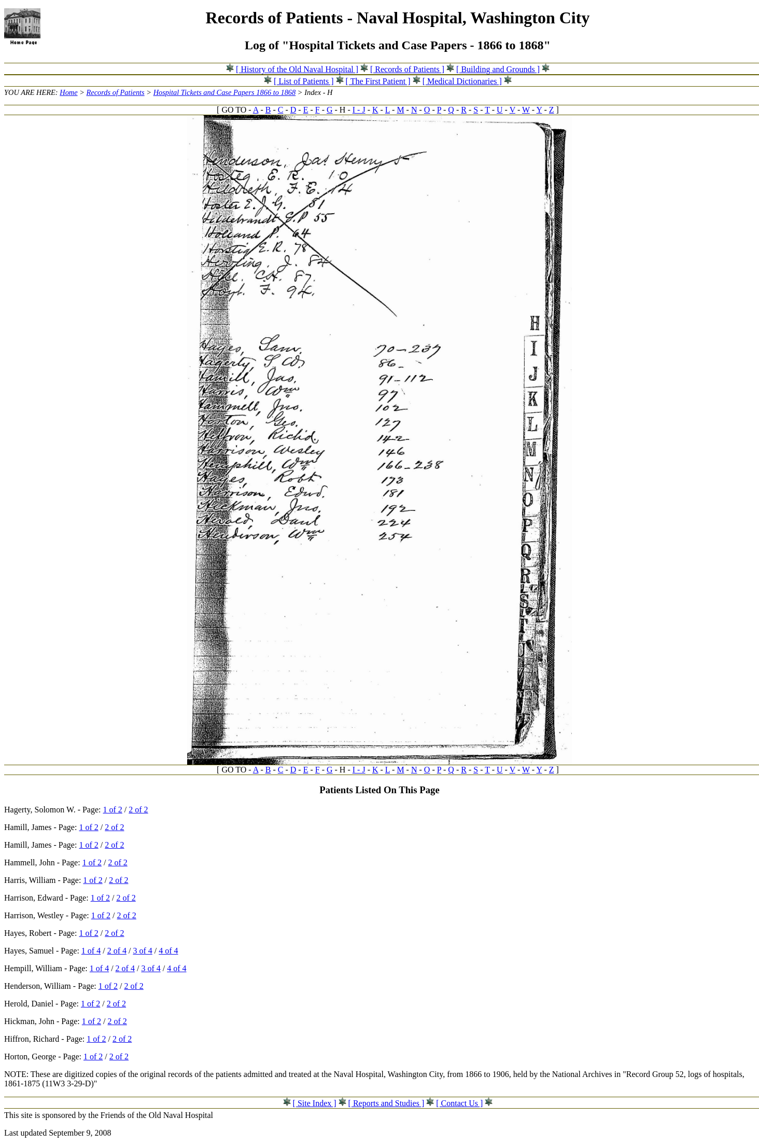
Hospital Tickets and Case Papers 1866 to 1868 (224, 92)
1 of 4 (91, 950)
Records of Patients (116, 92)
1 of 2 (112, 809)
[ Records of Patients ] (407, 69)
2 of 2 (138, 809)
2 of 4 (116, 950)
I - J (359, 109)
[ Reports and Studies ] (386, 1103)
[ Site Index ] (314, 1103)
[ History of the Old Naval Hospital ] (297, 69)
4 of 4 (168, 950)
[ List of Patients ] (304, 81)
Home (68, 92)
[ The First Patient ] (378, 81)
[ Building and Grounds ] (498, 69)
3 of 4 (142, 950)
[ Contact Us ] (459, 1103)
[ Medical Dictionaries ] (462, 81)
